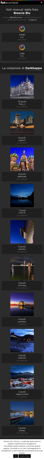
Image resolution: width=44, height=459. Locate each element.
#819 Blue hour (16, 17)
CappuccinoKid (22, 394)
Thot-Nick (22, 285)
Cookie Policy (24, 456)
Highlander (22, 176)
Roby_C (22, 104)
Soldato (22, 430)
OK (16, 456)
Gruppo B (32, 20)
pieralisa (22, 249)
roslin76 (22, 213)
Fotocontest (9, 2)
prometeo (22, 322)
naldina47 (22, 358)
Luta (22, 54)
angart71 (22, 140)
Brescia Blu (22, 13)
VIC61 (22, 35)
